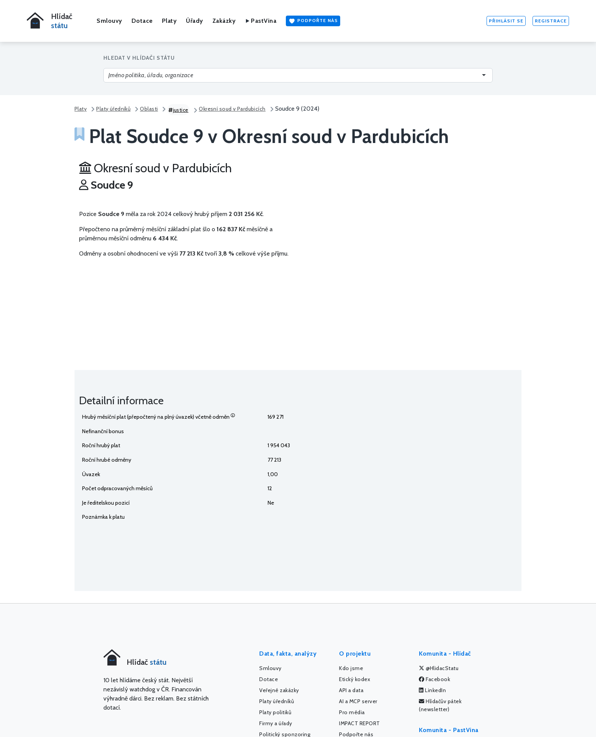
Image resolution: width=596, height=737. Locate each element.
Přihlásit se (506, 21)
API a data (351, 690)
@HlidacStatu (438, 668)
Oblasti (149, 108)
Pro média (352, 712)
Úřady (194, 20)
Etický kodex (354, 679)
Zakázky (224, 20)
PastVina (260, 20)
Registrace (551, 21)
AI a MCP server (358, 701)
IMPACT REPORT (359, 723)
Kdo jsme (351, 668)
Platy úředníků (113, 108)
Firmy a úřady (275, 723)
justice (178, 110)
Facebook (434, 679)
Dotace (142, 20)
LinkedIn (432, 690)
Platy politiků (275, 712)
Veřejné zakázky (279, 690)
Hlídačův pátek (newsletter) (440, 705)
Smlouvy (109, 20)
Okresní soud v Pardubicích (232, 108)
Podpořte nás (313, 21)
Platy (169, 20)
